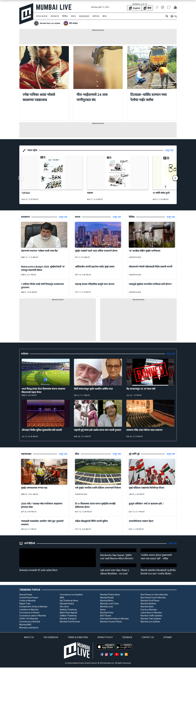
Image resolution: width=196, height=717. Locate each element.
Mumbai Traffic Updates (151, 615)
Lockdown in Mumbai (28, 609)
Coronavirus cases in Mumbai (32, 615)
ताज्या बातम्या (41, 16)
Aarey (103, 609)
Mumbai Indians (67, 603)
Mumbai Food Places (150, 600)
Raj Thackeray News (69, 600)
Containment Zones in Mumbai (33, 606)
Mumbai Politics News (110, 594)
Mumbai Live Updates (150, 621)
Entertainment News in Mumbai (114, 618)
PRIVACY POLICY (105, 637)
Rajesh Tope (24, 603)
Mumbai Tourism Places (111, 621)
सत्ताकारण (55, 16)
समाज (73, 16)
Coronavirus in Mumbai (29, 621)
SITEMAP (167, 637)
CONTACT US (148, 637)
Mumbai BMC (25, 624)
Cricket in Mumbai (27, 600)
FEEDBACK (127, 637)
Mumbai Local (106, 606)
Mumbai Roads (107, 597)
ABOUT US (29, 637)
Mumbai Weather (148, 603)
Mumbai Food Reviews (70, 621)
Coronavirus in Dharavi (29, 612)
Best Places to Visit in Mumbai (154, 594)
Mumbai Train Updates (151, 618)
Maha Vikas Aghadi (68, 612)
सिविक (65, 16)
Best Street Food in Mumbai (153, 597)
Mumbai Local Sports (28, 627)
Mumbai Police (106, 612)
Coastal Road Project (28, 597)
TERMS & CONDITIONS (78, 637)
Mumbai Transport (68, 618)
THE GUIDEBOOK (50, 637)
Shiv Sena (64, 606)
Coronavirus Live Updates (71, 594)
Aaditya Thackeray (68, 609)
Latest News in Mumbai (151, 612)
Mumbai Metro (106, 600)
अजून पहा (169, 150)
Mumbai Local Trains (109, 603)
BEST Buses (105, 615)
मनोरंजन (95, 16)
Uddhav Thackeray (68, 615)
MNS (62, 597)
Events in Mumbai (149, 609)
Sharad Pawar (25, 594)
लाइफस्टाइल (84, 16)
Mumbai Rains (147, 606)
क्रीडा (105, 16)
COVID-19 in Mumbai (28, 618)
